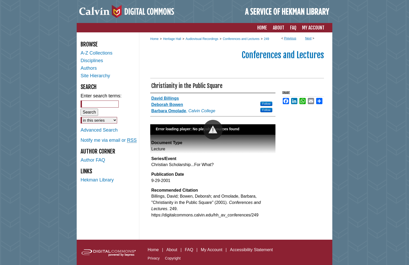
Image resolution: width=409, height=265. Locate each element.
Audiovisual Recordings (201, 39)
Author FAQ (93, 160)
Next (308, 38)
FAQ (189, 250)
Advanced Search (99, 130)
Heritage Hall (172, 39)
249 (266, 39)
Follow (266, 103)
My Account (211, 250)
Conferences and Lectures (241, 39)
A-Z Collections (96, 53)
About (171, 250)
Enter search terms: (101, 95)
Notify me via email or (109, 140)
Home (154, 39)
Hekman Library (97, 179)
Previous (290, 38)
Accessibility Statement (251, 250)
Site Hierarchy (95, 75)
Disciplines (92, 60)
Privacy (154, 258)
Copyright (173, 258)
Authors (89, 68)
